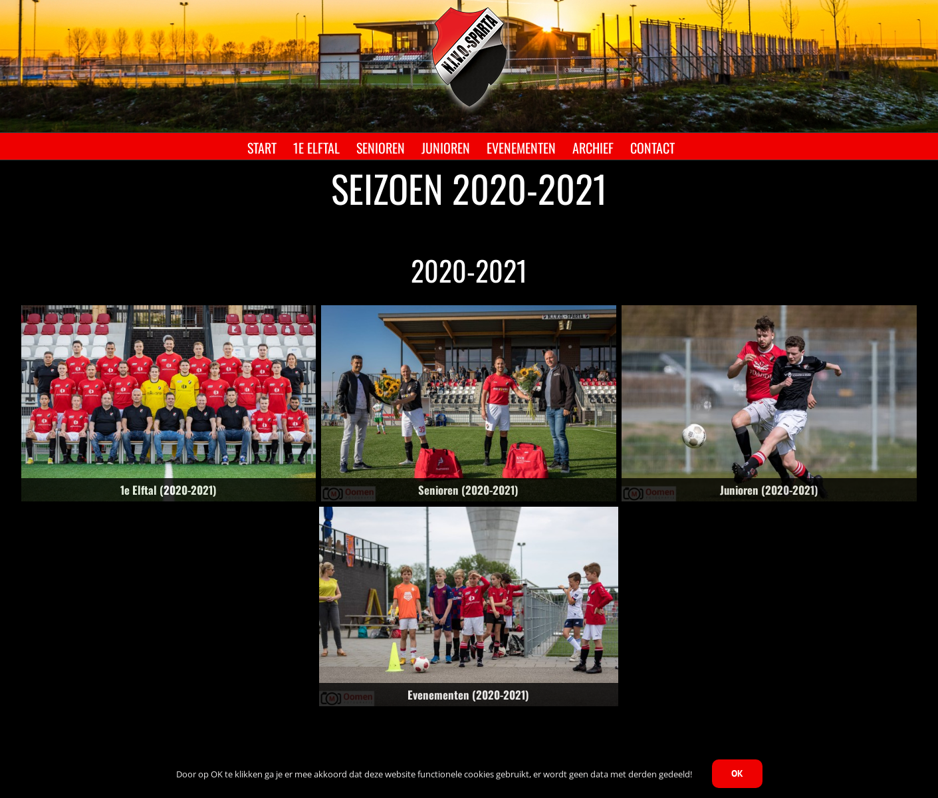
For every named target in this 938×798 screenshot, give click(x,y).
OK (737, 773)
